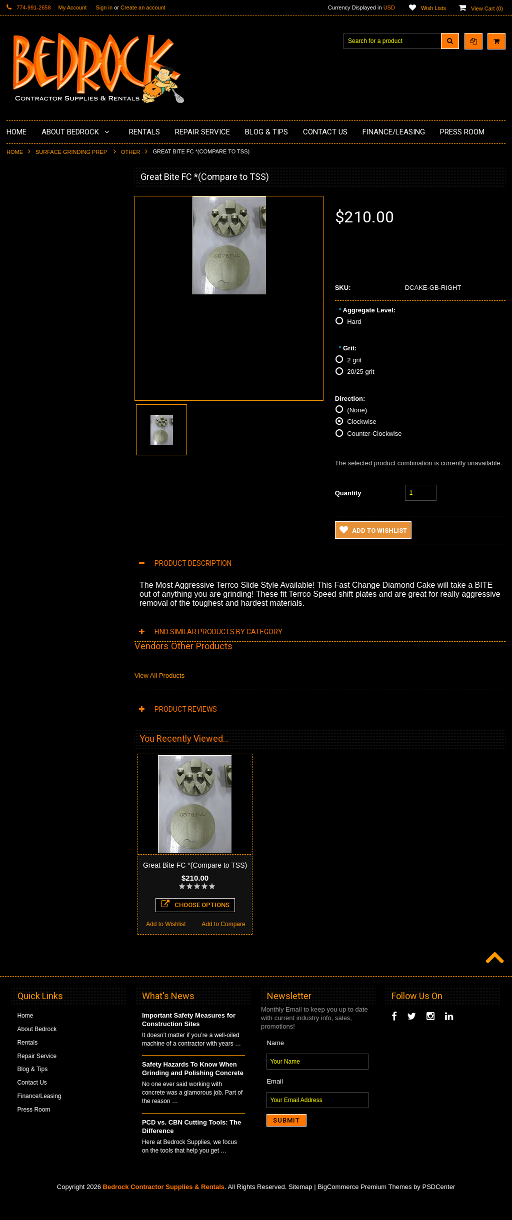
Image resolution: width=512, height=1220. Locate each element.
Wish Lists (433, 8)
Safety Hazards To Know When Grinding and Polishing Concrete (193, 1087)
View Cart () (487, 8)
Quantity (348, 493)
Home (14, 152)
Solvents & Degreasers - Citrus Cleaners (53, 416)
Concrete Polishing (37, 233)
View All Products (159, 675)
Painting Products (36, 284)
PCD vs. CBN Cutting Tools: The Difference (191, 1145)
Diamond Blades (34, 343)
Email (274, 1100)
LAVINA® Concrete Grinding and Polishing (56, 305)
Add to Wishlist (35, 698)
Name (275, 1061)
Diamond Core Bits (37, 377)
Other (130, 152)
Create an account (143, 7)
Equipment (26, 436)
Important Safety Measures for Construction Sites (189, 1038)
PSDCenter (438, 1205)
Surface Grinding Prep (72, 152)
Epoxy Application (36, 250)
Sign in (104, 7)
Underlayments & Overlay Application (62, 267)
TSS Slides (65, 621)
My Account (72, 7)
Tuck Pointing (30, 360)
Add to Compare (94, 698)
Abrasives (25, 394)
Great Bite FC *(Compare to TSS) (195, 865)
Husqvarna (27, 326)
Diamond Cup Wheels (41, 199)
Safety (21, 453)
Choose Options (64, 678)
